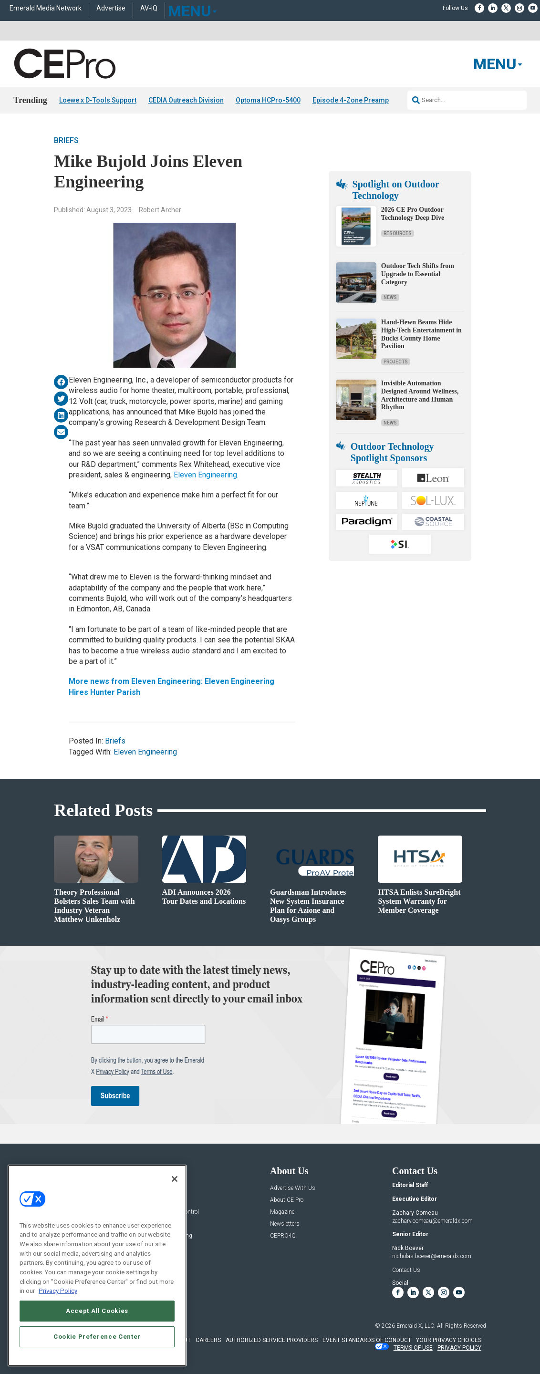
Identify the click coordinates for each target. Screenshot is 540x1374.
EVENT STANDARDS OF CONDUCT (366, 1340)
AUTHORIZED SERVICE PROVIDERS (272, 1340)
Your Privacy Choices (448, 1340)
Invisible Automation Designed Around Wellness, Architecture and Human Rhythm (419, 395)
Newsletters (285, 1224)
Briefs (66, 140)
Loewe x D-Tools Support (97, 100)
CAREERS (208, 1340)
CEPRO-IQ (283, 1236)
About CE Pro (286, 1200)
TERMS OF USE (413, 1347)
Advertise (110, 8)
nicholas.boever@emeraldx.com (431, 1256)
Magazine (282, 1212)
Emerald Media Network (46, 8)
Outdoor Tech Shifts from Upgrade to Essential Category (417, 274)
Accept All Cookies (97, 1310)
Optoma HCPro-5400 (268, 100)
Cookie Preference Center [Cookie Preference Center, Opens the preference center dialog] (97, 1336)
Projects (396, 361)
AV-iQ (148, 8)
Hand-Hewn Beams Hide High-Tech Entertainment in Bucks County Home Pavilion (421, 334)
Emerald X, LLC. (416, 1325)
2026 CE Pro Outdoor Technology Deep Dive (412, 213)
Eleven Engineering (205, 474)
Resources (398, 233)
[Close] (174, 1178)
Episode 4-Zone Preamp (350, 100)
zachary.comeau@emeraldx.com (432, 1221)
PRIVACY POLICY (459, 1347)
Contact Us (406, 1270)
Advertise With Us (292, 1188)
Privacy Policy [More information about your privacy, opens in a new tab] (58, 1290)
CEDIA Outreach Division (186, 100)
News (390, 297)
